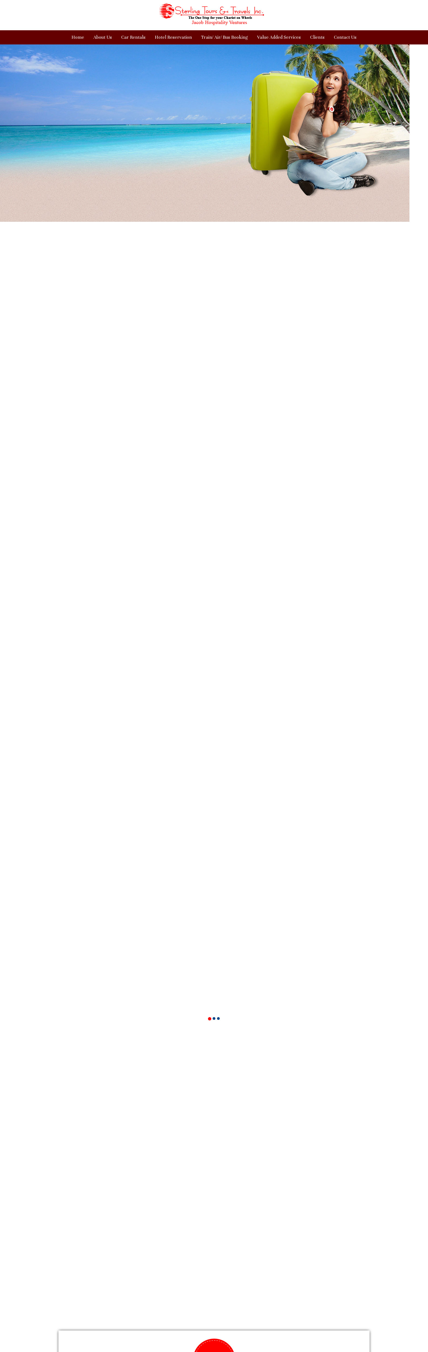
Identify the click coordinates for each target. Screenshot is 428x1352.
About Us (102, 37)
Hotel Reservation (173, 37)
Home (78, 37)
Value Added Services (279, 37)
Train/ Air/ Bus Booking (224, 37)
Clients (317, 37)
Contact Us (345, 37)
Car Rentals (133, 37)
